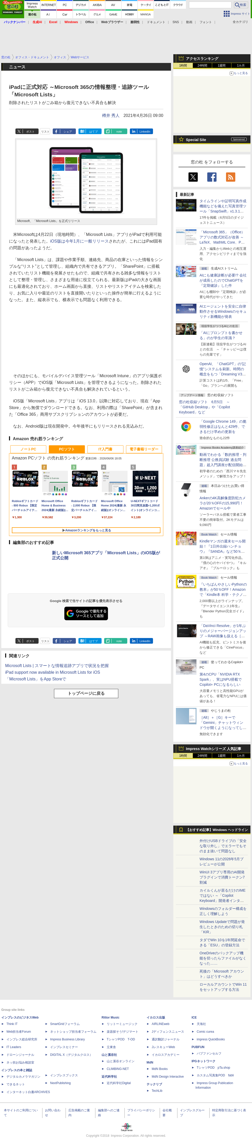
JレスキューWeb (163, 1047)
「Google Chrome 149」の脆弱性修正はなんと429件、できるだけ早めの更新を (223, 426)
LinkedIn (145, 131)
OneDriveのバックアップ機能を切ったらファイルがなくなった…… (223, 958)
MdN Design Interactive (168, 1076)
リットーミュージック (122, 1024)
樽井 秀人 (111, 115)
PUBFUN (198, 1047)
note (119, 131)
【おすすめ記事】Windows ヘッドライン (217, 830)
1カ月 (241, 65)
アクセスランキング (202, 59)
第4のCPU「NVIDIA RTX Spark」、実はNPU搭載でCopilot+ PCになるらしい (221, 679)
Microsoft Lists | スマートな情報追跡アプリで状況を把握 (57, 665)
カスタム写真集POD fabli (215, 1075)
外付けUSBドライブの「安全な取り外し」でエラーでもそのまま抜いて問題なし (223, 846)
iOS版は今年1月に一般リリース (79, 241)
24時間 (202, 65)
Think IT (11, 1024)
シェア (68, 131)
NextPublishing (60, 1083)
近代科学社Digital (119, 1083)
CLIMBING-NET (118, 1069)
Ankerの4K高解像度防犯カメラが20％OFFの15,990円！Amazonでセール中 (223, 503)
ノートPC (28, 449)
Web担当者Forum (18, 1031)
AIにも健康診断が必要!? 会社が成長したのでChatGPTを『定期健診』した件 (223, 280)
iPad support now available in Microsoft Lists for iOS (52, 672)
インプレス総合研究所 (21, 1039)
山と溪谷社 (109, 1055)
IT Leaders (13, 1047)
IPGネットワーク (203, 1061)
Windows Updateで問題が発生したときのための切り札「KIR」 (222, 927)
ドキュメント (156, 22)
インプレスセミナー (64, 1047)
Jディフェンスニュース (168, 1031)
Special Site (196, 140)
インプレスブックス (64, 1075)
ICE (194, 1017)
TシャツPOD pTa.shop (213, 1067)
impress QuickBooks (211, 1039)
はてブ (93, 131)
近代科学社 (109, 1076)
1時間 (183, 65)
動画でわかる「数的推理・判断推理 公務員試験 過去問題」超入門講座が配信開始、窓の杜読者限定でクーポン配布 (223, 464)
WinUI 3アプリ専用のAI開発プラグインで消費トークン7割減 (222, 877)
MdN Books (160, 1069)
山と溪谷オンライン (120, 1061)
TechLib (157, 1091)
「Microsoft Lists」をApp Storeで (35, 679)
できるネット (15, 1084)
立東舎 (111, 1047)
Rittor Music (110, 1017)
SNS (176, 22)
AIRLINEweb (160, 1024)
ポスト (30, 131)
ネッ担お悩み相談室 (20, 1062)
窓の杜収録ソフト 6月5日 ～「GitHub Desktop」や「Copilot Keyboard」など (204, 407)
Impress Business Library (67, 1039)
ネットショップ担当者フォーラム (73, 1031)
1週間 (222, 65)
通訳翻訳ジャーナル (165, 1039)
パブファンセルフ (209, 1053)
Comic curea (205, 1031)
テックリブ (154, 1084)
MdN (150, 1062)
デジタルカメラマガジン (23, 1076)
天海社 (201, 1024)
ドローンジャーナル (20, 1055)
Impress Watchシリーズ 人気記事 (213, 749)
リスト (45, 131)
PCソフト (67, 449)
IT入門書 (105, 449)
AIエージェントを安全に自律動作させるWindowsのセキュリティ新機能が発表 (223, 311)
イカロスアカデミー (165, 1055)
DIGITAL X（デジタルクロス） (71, 1055)
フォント (206, 22)
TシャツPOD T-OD (121, 1039)
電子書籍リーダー (144, 449)
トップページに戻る (86, 693)
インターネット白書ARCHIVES (28, 1092)
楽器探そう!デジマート (122, 1031)
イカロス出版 (156, 1017)
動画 (189, 22)
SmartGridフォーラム (65, 1024)
